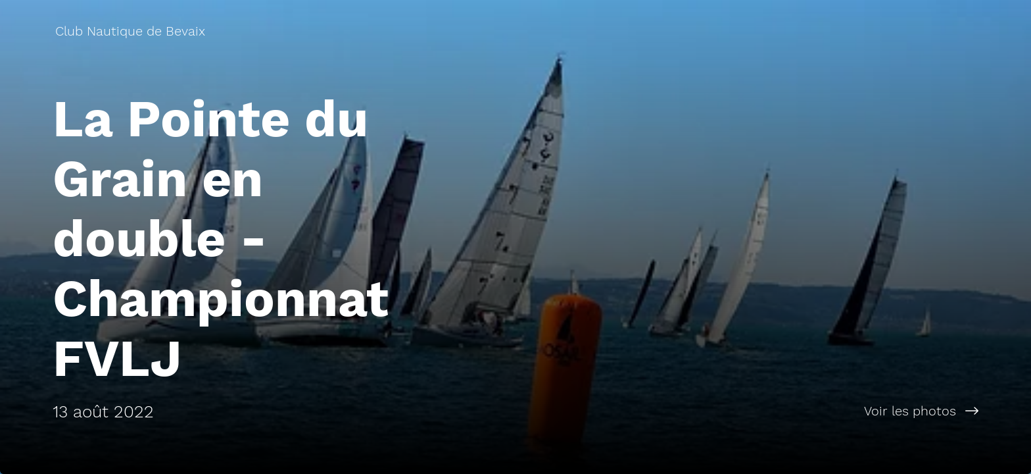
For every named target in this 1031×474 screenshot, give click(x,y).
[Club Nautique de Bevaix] (131, 31)
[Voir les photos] (773, 410)
